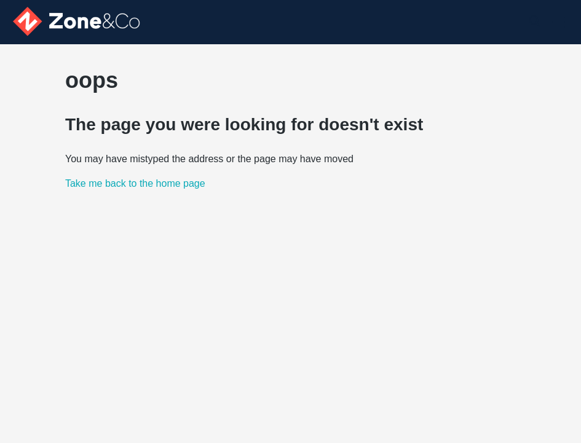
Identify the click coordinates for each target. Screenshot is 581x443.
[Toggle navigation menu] (556, 22)
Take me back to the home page (135, 183)
